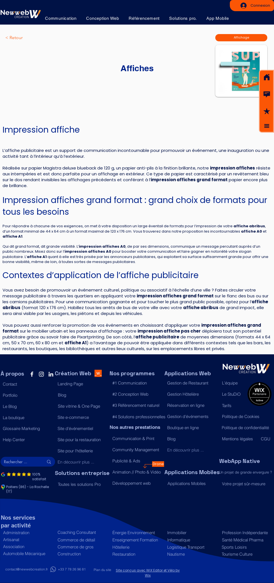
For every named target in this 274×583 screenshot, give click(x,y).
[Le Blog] (27, 406)
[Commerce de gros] (82, 546)
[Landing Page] (82, 383)
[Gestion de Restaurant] (191, 382)
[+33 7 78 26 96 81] (72, 569)
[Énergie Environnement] (137, 532)
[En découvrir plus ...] (82, 461)
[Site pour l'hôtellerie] (82, 450)
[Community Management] (137, 449)
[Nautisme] (191, 554)
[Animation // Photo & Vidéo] (137, 472)
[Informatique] (191, 539)
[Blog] (82, 394)
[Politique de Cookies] (246, 416)
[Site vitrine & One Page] (82, 406)
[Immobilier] (191, 532)
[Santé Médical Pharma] (245, 539)
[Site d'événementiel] (82, 428)
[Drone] (158, 464)
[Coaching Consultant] (82, 532)
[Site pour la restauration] (82, 439)
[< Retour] (23, 37)
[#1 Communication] (137, 382)
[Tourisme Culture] (245, 554)
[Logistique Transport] (191, 547)
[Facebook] (32, 374)
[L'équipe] (233, 382)
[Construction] (82, 553)
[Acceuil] (266, 77)
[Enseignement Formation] (137, 539)
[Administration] (27, 532)
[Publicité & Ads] (137, 461)
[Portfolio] (27, 395)
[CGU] (266, 438)
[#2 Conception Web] (137, 394)
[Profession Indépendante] (245, 532)
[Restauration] (137, 554)
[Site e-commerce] (82, 417)
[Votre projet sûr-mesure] (246, 483)
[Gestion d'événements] (191, 416)
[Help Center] (27, 439)
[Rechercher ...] (19, 462)
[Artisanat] (27, 539)
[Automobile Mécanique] (27, 553)
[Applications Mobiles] (192, 483)
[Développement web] (137, 483)
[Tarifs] (233, 405)
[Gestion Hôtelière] (191, 394)
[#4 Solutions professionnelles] (139, 416)
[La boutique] (27, 417)
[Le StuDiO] (233, 394)
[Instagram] (41, 374)
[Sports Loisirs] (245, 547)
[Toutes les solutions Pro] (82, 484)
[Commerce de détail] (82, 539)
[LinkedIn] (51, 374)
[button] (266, 94)
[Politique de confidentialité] (246, 427)
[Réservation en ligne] (191, 405)
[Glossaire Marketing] (27, 428)
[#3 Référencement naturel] (137, 405)
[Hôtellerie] (137, 547)
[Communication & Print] (137, 438)
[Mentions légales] (238, 438)
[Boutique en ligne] (191, 427)
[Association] (27, 546)
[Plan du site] (102, 570)
